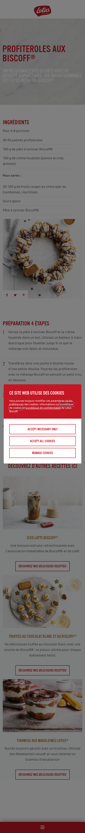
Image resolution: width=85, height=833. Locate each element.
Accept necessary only (43, 429)
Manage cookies (42, 453)
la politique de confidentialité (43, 408)
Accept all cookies (42, 441)
